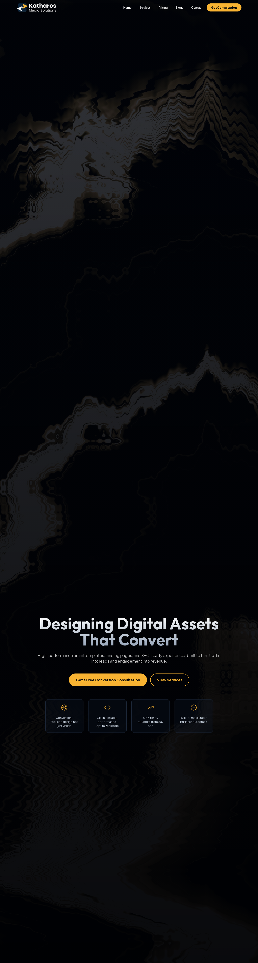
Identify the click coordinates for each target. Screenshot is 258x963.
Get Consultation (224, 7)
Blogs (179, 7)
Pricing (163, 7)
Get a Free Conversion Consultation (108, 680)
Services (145, 7)
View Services (169, 680)
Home (127, 7)
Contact (197, 7)
